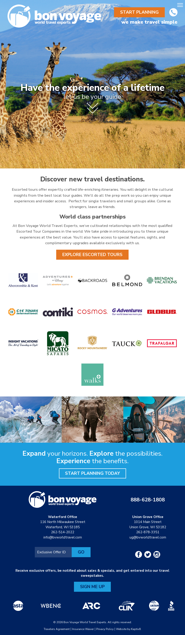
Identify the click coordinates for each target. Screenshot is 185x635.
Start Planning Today (92, 473)
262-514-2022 (62, 532)
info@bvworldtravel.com (62, 537)
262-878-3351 (147, 532)
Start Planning (139, 12)
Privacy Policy (105, 629)
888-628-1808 (148, 499)
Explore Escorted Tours (92, 255)
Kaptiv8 (136, 629)
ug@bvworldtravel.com (147, 537)
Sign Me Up (92, 587)
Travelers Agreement (57, 629)
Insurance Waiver (83, 629)
